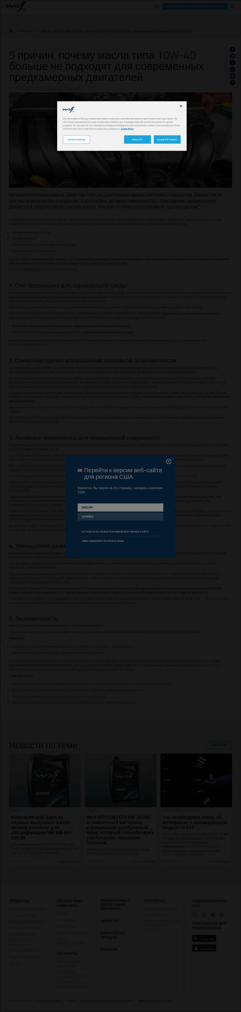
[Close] (181, 106)
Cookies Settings (76, 139)
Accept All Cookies (167, 139)
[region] (122, 126)
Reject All (137, 139)
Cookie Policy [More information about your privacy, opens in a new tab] (127, 128)
